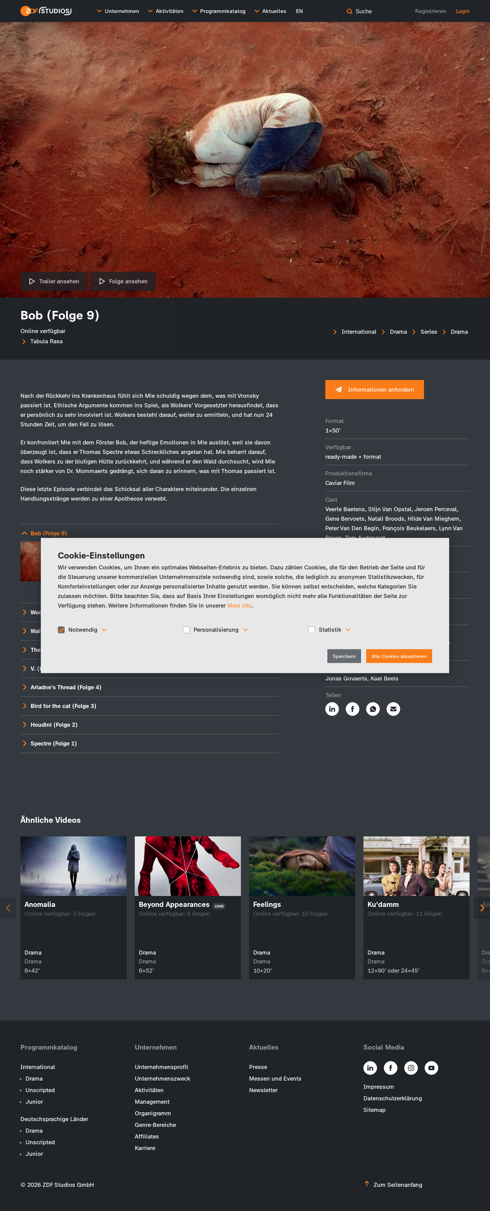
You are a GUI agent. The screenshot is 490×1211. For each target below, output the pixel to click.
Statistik (330, 629)
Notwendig (82, 629)
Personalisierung (216, 629)
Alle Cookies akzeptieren (399, 656)
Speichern (344, 656)
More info (239, 605)
